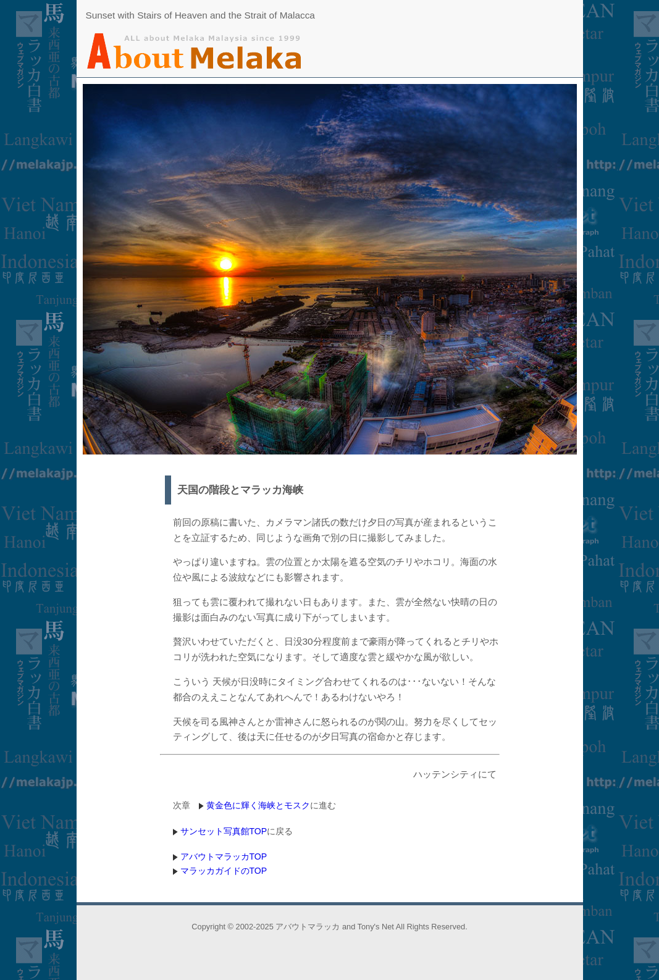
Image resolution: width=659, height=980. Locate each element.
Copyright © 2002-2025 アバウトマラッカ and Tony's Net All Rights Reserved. (329, 926)
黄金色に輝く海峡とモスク (258, 805)
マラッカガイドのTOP (223, 871)
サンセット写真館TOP (223, 831)
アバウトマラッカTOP (223, 856)
